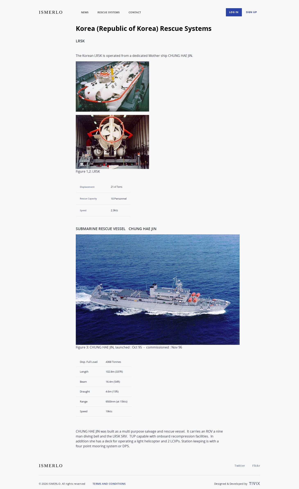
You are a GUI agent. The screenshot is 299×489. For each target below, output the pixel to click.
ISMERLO (51, 12)
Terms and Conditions (109, 484)
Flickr (256, 466)
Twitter (239, 466)
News (85, 12)
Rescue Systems (108, 12)
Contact (135, 12)
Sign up (251, 12)
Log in (234, 12)
